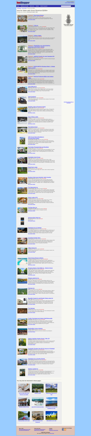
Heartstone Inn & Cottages (35, 227)
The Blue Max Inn (32, 207)
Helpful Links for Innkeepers (39, 430)
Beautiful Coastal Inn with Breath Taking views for (40, 298)
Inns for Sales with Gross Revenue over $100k (24, 389)
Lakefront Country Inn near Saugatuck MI (44, 56)
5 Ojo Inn (36, 25)
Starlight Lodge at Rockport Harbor (37, 106)
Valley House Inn (32, 247)
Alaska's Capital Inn (33, 368)
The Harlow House (33, 127)
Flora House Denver (39, 15)
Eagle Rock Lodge (32, 167)
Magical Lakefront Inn (33, 278)
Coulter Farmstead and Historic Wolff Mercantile (40, 318)
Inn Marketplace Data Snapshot (39, 429)
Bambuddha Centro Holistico (35, 328)
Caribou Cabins (37, 35)
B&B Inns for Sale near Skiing (38, 402)
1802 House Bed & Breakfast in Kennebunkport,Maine (36, 137)
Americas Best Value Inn (34, 217)
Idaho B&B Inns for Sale (51, 416)
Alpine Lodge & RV (33, 197)
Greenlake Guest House (34, 157)
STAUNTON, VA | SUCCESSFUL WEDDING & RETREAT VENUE (39, 46)
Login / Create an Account (69, 2)
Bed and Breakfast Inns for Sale (24, 429)
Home (18, 6)
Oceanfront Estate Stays (34, 237)
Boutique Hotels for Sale (24, 402)
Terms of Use (51, 433)
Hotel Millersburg (32, 86)
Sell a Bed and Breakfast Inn (24, 430)
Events (37, 6)
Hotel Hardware (32, 96)
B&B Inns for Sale (24, 6)
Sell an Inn (32, 6)
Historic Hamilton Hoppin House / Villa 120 (38, 338)
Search (72, 6)
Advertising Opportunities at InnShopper (69, 102)
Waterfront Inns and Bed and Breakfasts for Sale (51, 403)
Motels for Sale (38, 389)
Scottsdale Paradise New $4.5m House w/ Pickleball (41, 348)
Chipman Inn (31, 288)
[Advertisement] (68, 44)
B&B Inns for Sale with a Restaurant (38, 417)
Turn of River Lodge (33, 116)
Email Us (50, 429)
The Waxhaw (31, 308)
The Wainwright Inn (33, 187)
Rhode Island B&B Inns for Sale (51, 389)
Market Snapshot (43, 6)
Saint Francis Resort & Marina (35, 258)
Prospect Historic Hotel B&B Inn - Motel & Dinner (40, 268)
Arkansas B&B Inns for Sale (24, 416)
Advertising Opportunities (53, 430)
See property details (31, 19)
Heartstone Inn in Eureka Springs (36, 358)
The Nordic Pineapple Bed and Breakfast (38, 147)
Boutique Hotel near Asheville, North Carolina (39, 177)
